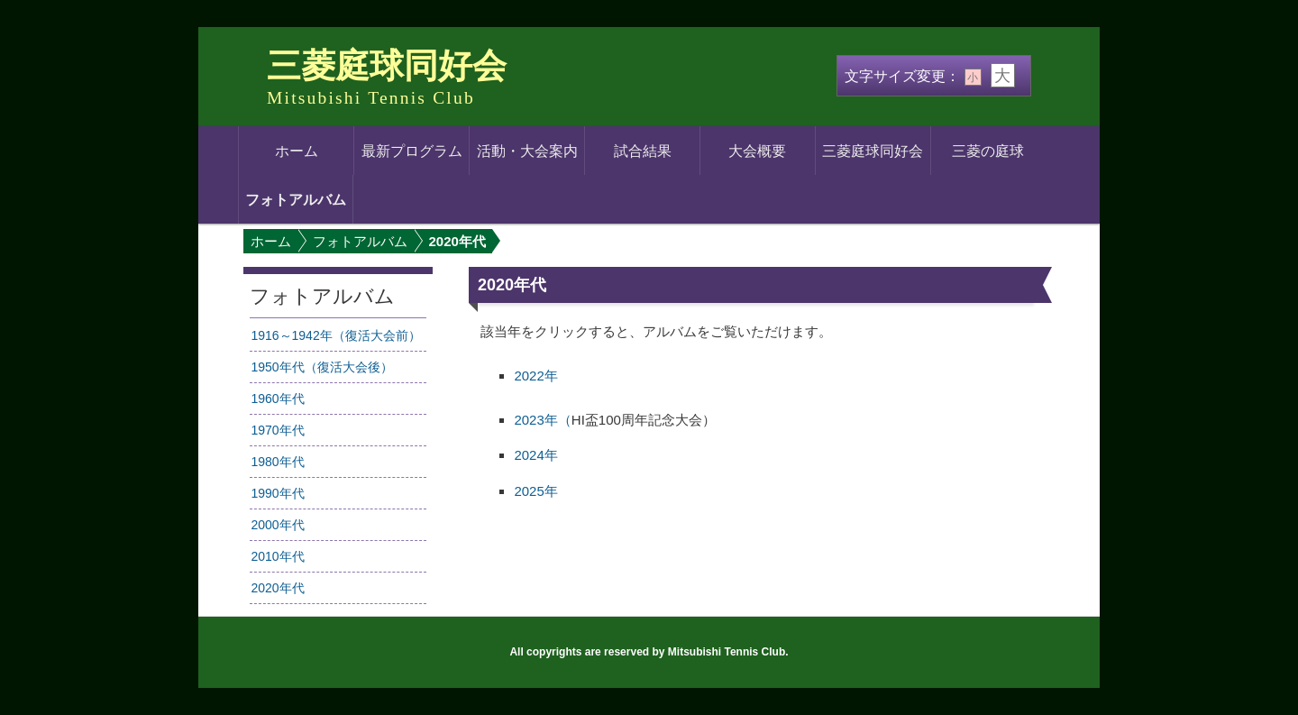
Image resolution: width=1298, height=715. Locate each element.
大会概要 (757, 150)
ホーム (296, 150)
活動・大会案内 (527, 150)
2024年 (535, 455)
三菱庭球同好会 (387, 66)
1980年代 (277, 461)
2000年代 (277, 525)
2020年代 (277, 588)
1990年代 (277, 493)
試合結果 (643, 150)
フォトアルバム (295, 199)
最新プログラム (411, 150)
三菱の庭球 (988, 150)
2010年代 (277, 556)
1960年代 (277, 398)
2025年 (535, 491)
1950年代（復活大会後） (321, 367)
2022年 (535, 375)
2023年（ (542, 419)
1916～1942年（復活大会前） (335, 335)
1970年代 (277, 430)
